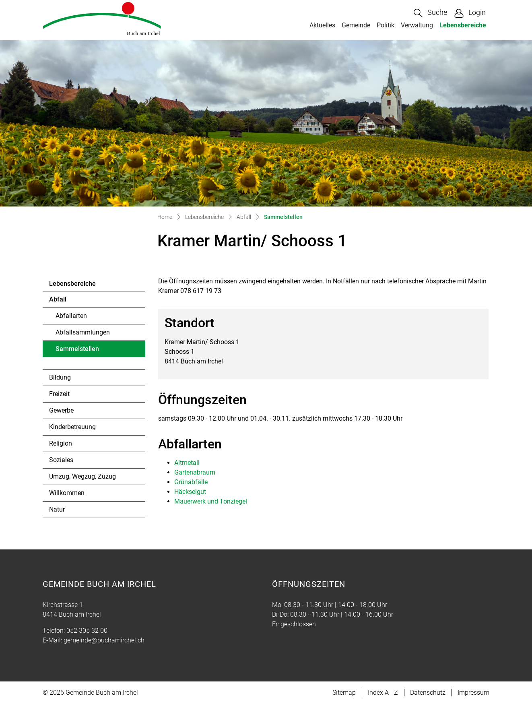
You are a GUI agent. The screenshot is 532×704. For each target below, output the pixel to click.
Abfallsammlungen (83, 332)
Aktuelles (322, 25)
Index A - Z (383, 692)
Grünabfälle (191, 482)
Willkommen (67, 493)
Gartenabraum (194, 472)
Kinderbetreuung (72, 427)
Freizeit (59, 394)
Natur (57, 509)
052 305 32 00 (86, 630)
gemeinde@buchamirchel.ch (104, 640)
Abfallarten (71, 316)
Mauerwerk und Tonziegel (210, 501)
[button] (430, 13)
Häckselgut (190, 491)
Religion (60, 443)
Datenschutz (427, 692)
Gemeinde (356, 25)
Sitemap (344, 692)
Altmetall (187, 463)
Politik (385, 25)
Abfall (57, 299)
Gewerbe (61, 410)
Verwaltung (417, 25)
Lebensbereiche (462, 25)
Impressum (473, 692)
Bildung (60, 377)
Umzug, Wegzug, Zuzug (82, 476)
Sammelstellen (77, 351)
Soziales (61, 460)
